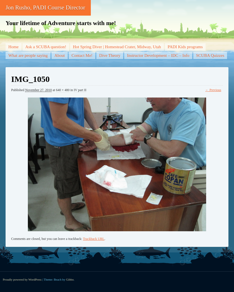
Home (13, 47)
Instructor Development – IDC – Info (158, 55)
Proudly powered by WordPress (22, 279)
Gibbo (70, 279)
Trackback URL (93, 239)
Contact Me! (82, 55)
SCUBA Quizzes (210, 55)
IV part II (80, 90)
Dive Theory (109, 55)
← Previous (213, 90)
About (59, 55)
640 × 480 (63, 90)
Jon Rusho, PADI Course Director (45, 7)
